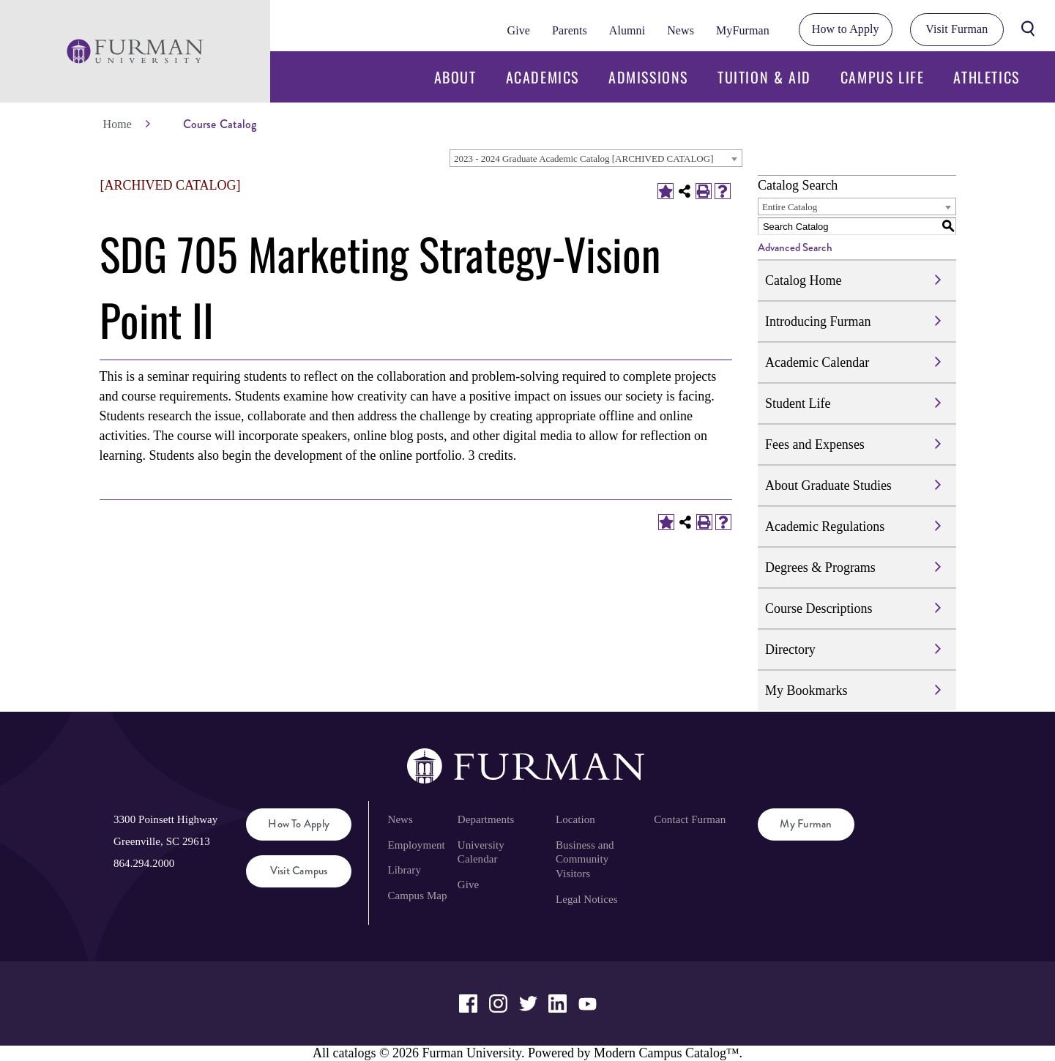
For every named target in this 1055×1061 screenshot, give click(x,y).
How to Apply (845, 29)
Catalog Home (803, 280)
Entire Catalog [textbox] (789, 206)
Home (117, 124)
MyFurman (742, 30)
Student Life (797, 403)
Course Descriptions (818, 608)
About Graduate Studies (828, 485)
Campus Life (882, 77)
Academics (542, 77)
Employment (415, 845)
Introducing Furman (818, 321)
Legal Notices (587, 899)
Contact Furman (690, 819)
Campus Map (417, 895)
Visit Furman (956, 29)
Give (518, 30)
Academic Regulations (824, 526)
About (455, 77)
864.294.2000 (143, 863)
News (680, 30)
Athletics (986, 77)
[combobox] (596, 158)
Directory (790, 649)
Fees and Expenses (815, 444)
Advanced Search (795, 247)
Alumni (627, 30)
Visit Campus (299, 871)
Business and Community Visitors (585, 859)
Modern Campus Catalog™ (666, 1053)
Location (575, 819)
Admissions (648, 77)
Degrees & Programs (820, 567)
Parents (569, 30)
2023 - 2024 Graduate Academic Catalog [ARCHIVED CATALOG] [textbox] (584, 158)
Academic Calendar (817, 362)
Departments (486, 819)
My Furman (806, 824)
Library (404, 870)
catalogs (354, 1053)
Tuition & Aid (764, 77)
